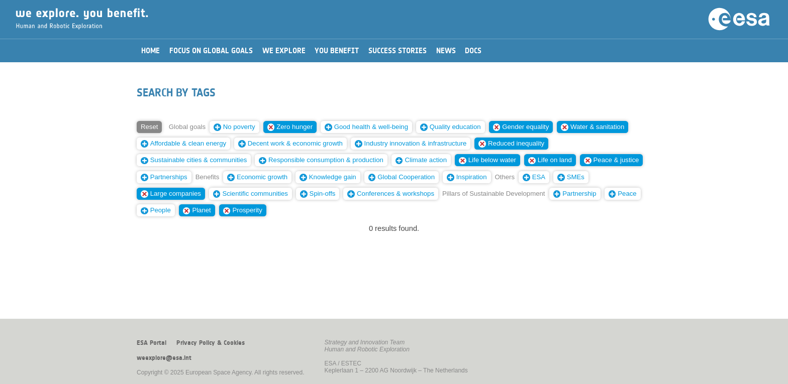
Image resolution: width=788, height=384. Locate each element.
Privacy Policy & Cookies (210, 343)
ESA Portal (151, 343)
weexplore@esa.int (164, 358)
